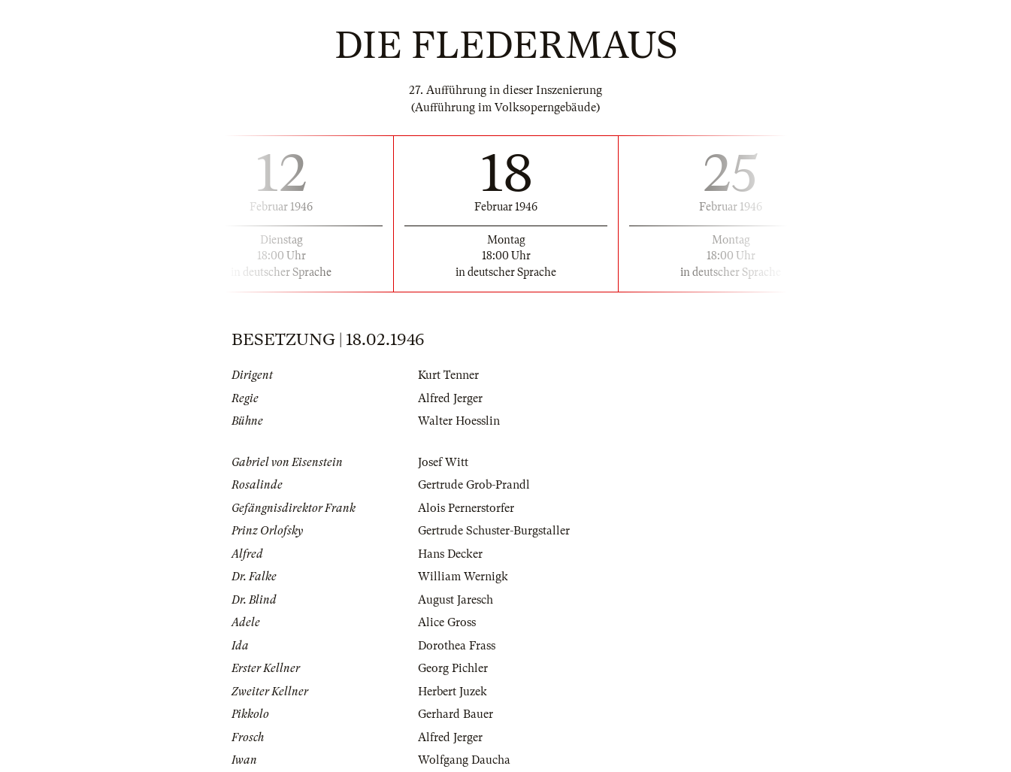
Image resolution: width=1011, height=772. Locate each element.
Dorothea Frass (456, 645)
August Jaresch (455, 600)
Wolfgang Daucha (464, 760)
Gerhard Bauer (455, 714)
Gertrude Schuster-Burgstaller (494, 530)
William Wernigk (463, 576)
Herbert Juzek (452, 691)
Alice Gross (447, 622)
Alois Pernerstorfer (466, 508)
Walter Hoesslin (459, 421)
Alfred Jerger (450, 398)
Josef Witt (443, 462)
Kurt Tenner (448, 375)
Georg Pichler (453, 668)
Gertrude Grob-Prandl (474, 485)
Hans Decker (450, 554)
